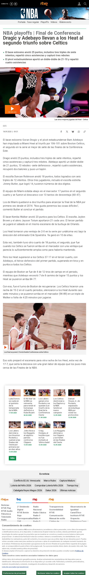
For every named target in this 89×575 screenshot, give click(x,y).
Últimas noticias (68, 490)
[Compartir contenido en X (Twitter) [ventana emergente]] (67, 131)
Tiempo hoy (72, 485)
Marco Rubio (50, 480)
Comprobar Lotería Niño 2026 (49, 485)
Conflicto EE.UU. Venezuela (27, 480)
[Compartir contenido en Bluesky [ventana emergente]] (73, 131)
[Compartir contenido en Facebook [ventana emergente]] (61, 131)
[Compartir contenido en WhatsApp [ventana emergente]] (79, 131)
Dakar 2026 (51, 490)
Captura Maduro (67, 480)
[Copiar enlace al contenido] (85, 131)
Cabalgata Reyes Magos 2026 (27, 490)
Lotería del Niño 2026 (21, 485)
